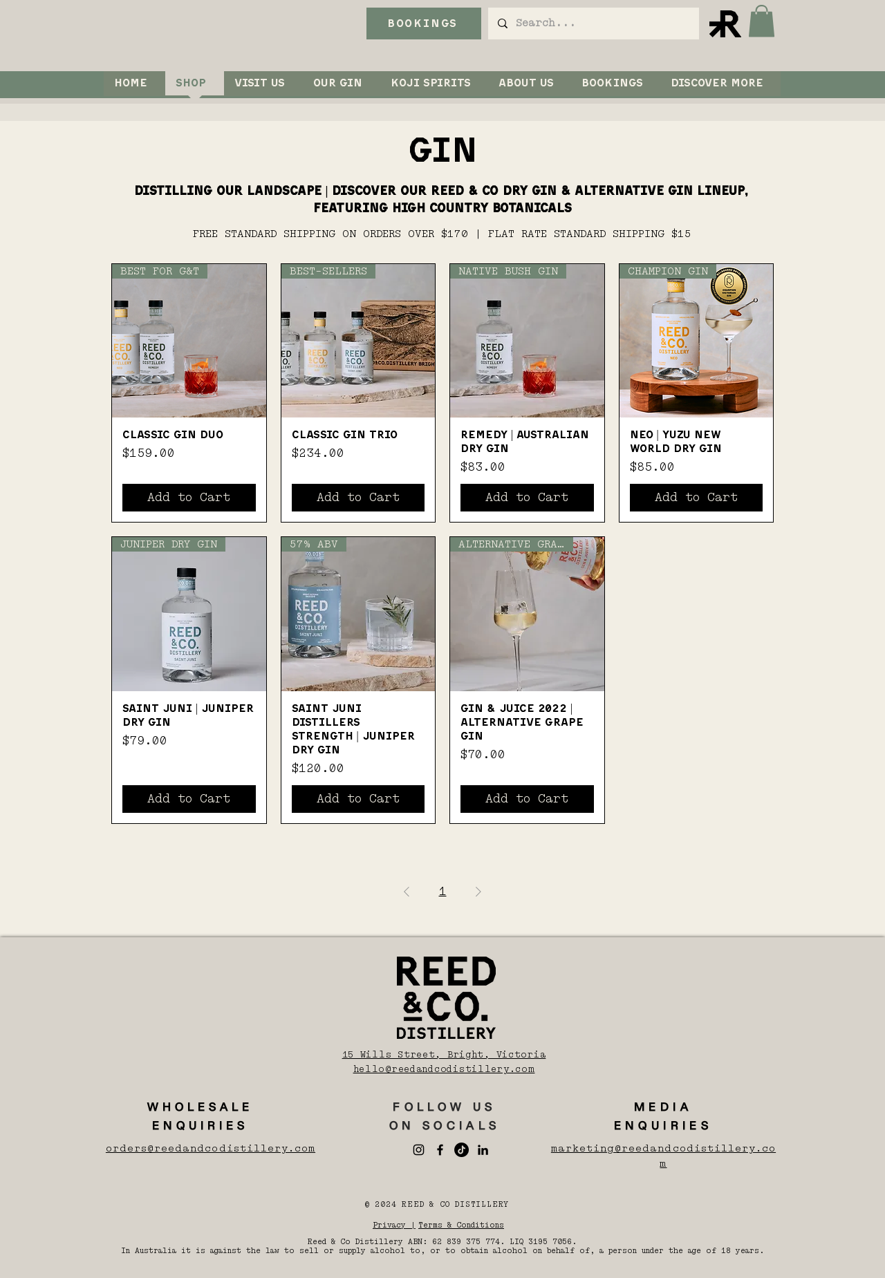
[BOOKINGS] (423, 23)
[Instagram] (418, 1150)
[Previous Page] (406, 891)
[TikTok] (461, 1150)
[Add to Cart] (189, 497)
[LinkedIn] (483, 1150)
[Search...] (593, 23)
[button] (761, 21)
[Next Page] (478, 891)
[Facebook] (440, 1150)
